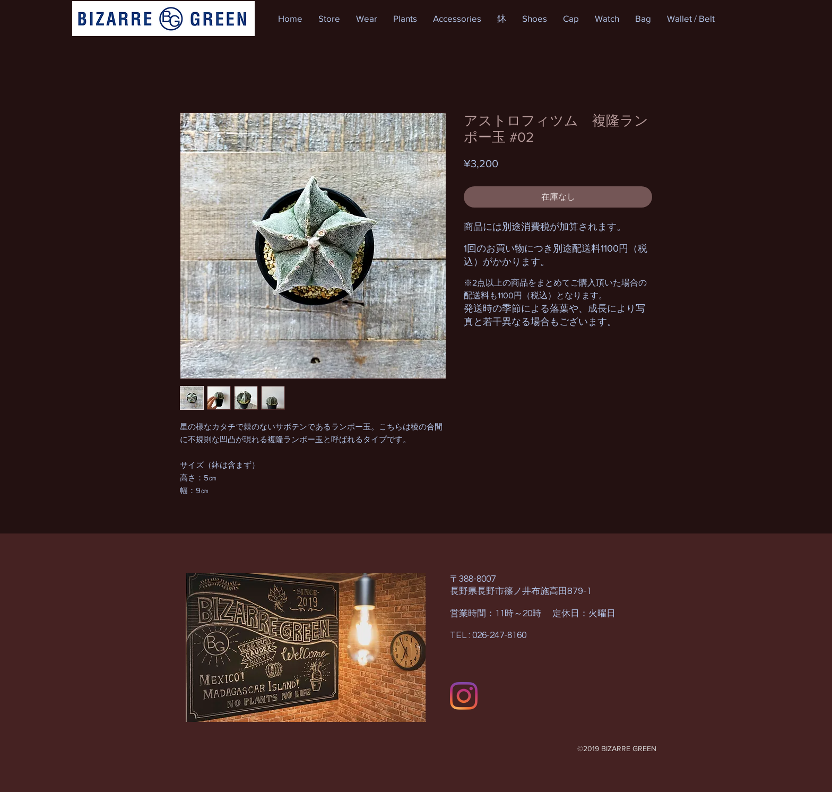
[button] (329, 18)
